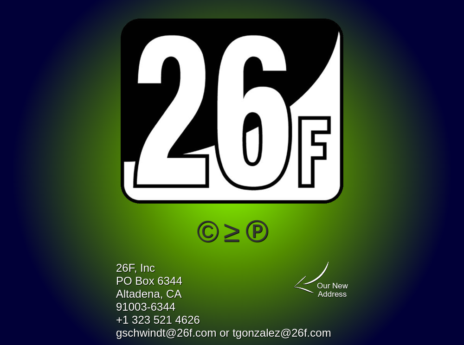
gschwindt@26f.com (166, 332)
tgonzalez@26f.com (281, 332)
